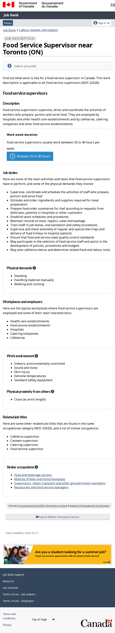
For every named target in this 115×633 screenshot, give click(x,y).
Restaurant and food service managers (41, 487)
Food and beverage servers (33, 475)
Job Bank (11, 15)
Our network (10, 588)
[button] (34, 268)
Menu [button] (8, 23)
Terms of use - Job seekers (19, 594)
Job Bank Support (13, 574)
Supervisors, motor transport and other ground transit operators (59, 483)
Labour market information (38, 30)
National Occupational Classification (90, 505)
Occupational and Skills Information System (42, 505)
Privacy (7, 625)
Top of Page (43, 619)
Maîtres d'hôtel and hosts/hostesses (39, 479)
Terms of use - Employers (18, 601)
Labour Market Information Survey (57, 516)
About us (8, 581)
